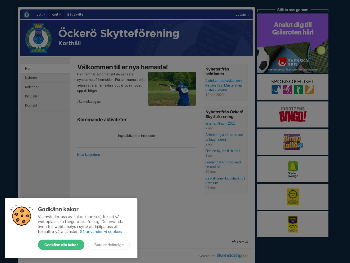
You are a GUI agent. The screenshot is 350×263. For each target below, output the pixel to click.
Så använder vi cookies (101, 231)
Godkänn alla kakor (61, 244)
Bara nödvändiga (108, 244)
